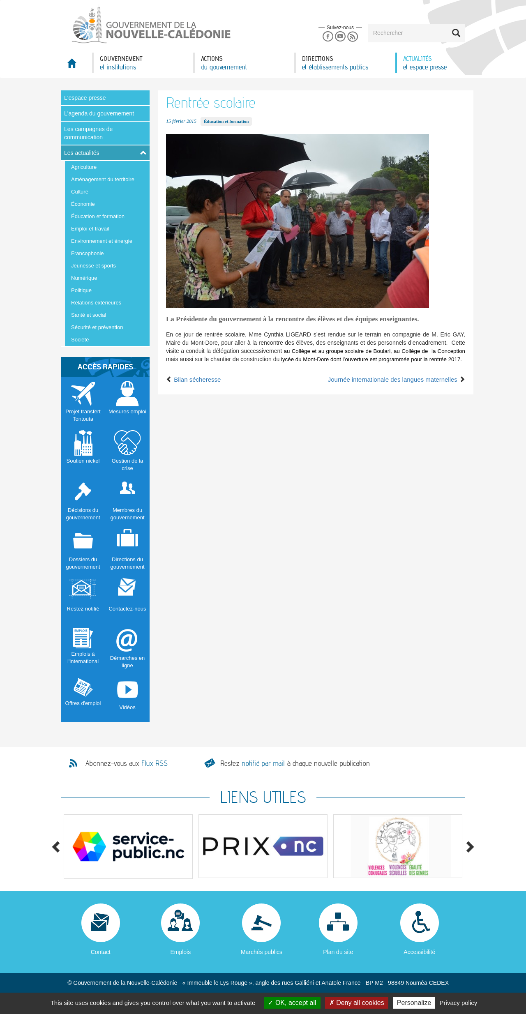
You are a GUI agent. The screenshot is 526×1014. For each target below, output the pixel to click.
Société (80, 339)
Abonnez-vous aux (126, 763)
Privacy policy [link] (459, 1002)
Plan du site (338, 952)
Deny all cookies (356, 1002)
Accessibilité (419, 952)
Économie (83, 204)
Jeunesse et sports (93, 266)
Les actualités (81, 153)
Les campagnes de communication (88, 133)
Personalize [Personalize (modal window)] (414, 1002)
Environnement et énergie (101, 241)
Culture (79, 192)
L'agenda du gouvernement (99, 113)
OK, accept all (292, 1002)
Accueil (76, 65)
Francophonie (87, 253)
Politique (81, 290)
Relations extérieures (96, 303)
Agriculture (84, 167)
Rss (352, 36)
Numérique (84, 278)
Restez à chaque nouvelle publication (295, 763)
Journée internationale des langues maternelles (396, 379)
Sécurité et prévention (97, 327)
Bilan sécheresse (193, 379)
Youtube (340, 36)
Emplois (180, 952)
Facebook (327, 36)
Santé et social (88, 315)
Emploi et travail (90, 229)
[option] (128, 846)
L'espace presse (85, 97)
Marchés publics (261, 952)
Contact (101, 952)
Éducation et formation (98, 216)
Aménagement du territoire (102, 179)
